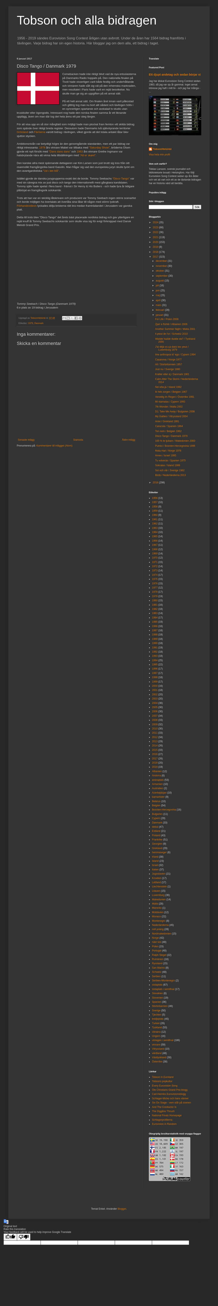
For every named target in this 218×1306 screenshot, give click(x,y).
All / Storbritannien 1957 (168, 364)
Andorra (156, 775)
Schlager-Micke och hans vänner (170, 1098)
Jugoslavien (158, 873)
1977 (155, 587)
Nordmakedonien (161, 933)
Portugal (156, 950)
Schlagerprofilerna (162, 1119)
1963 (80, 151)
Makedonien (159, 899)
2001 (155, 690)
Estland (156, 831)
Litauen (156, 890)
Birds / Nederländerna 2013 (170, 475)
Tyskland (157, 1027)
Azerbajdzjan (159, 792)
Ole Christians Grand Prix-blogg (169, 1089)
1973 (155, 570)
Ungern (156, 1036)
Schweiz (156, 971)
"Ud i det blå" (51, 170)
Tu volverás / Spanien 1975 (170, 460)
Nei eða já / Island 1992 (168, 387)
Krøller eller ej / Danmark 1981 (172, 374)
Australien (157, 788)
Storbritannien (160, 1006)
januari (160, 315)
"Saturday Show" (99, 147)
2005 (155, 707)
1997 (155, 673)
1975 (155, 579)
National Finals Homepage (167, 1115)
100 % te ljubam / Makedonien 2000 (175, 440)
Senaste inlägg (26, 439)
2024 (156, 222)
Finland (156, 835)
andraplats (158, 779)
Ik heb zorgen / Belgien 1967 (171, 391)
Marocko (157, 907)
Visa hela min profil (159, 154)
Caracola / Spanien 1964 (169, 426)
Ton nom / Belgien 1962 (168, 431)
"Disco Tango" (121, 178)
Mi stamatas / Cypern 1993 (170, 401)
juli (158, 285)
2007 (155, 715)
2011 (155, 732)
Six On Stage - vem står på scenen (171, 1102)
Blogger (122, 1208)
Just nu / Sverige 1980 (167, 369)
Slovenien (157, 997)
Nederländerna (160, 925)
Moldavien (158, 912)
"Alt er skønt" (88, 155)
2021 (156, 237)
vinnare (156, 1044)
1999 (155, 681)
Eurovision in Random (164, 1124)
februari (160, 309)
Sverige (156, 1010)
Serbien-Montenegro (163, 980)
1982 (155, 609)
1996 (155, 668)
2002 (155, 694)
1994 (155, 660)
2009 (155, 724)
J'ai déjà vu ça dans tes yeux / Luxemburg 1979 (172, 348)
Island (155, 860)
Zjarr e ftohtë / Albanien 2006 (171, 324)
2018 (156, 251)
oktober (160, 270)
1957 (155, 502)
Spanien (156, 1001)
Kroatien (156, 878)
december (162, 260)
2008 (155, 720)
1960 (155, 515)
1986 (155, 626)
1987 (155, 630)
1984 (155, 617)
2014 (155, 745)
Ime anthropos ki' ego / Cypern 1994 (175, 354)
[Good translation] (10, 1237)
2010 (155, 728)
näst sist (156, 942)
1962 (155, 523)
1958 (155, 506)
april (158, 300)
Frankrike (157, 839)
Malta (155, 903)
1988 (155, 634)
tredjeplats (158, 1018)
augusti (160, 280)
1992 (155, 651)
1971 (155, 562)
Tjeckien (156, 1014)
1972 (155, 566)
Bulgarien (157, 814)
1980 (155, 600)
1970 (155, 557)
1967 (155, 544)
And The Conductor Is (164, 1107)
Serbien (156, 976)
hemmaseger (159, 852)
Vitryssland (158, 1048)
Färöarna (39, 132)
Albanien (157, 771)
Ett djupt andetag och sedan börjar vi (175, 74)
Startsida (78, 439)
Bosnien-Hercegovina (164, 809)
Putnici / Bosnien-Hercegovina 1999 (175, 445)
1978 (42, 147)
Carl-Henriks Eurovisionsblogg (169, 1094)
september (162, 275)
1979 (30, 323)
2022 (156, 232)
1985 (155, 621)
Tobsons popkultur (162, 1081)
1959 (155, 510)
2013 (155, 741)
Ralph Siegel (159, 955)
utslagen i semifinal (162, 1040)
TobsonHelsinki (162, 149)
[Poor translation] (23, 1237)
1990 (155, 643)
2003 (155, 698)
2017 (156, 256)
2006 (155, 711)
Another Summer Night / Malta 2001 (175, 329)
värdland (157, 1053)
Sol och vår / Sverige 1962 (170, 470)
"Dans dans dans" (60, 151)
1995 (155, 664)
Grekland (157, 848)
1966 (155, 540)
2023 (156, 227)
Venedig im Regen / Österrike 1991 (174, 396)
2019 (156, 246)
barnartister (158, 796)
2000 (155, 685)
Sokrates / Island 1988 (167, 465)
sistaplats (157, 984)
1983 (155, 613)
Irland (155, 856)
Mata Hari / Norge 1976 (168, 450)
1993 (155, 655)
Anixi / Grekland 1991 (167, 421)
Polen (155, 946)
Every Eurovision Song (164, 1085)
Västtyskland (159, 1057)
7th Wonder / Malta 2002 (169, 406)
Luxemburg (158, 895)
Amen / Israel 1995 (165, 455)
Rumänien (158, 959)
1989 (155, 639)
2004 (155, 703)
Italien (155, 869)
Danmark (39, 323)
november (162, 266)
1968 (155, 549)
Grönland (22, 132)
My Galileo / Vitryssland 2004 (171, 416)
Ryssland (157, 963)
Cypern (156, 818)
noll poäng (158, 929)
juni (158, 290)
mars (159, 305)
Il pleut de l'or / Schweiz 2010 (171, 333)
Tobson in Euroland (163, 1077)
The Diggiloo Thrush (163, 1111)
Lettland (156, 882)
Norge (155, 937)
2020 (156, 242)
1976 (155, 583)
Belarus (156, 801)
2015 (155, 749)
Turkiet (156, 1023)
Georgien (157, 843)
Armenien (157, 784)
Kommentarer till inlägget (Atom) (54, 445)
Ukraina (156, 1031)
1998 (155, 677)
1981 (155, 604)
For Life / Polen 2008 (166, 319)
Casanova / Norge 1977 (168, 359)
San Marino (158, 967)
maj (158, 295)
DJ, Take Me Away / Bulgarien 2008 (175, 411)
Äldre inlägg (128, 439)
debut (155, 826)
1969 (155, 553)
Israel (155, 865)
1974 (155, 574)
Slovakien (157, 993)
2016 (156, 482)
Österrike (157, 1061)
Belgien (156, 805)
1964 (155, 532)
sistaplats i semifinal (163, 989)
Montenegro (158, 920)
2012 (155, 737)
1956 (155, 498)
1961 (155, 519)
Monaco (156, 916)
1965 (155, 536)
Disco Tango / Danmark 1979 (171, 436)
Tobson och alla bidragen (87, 20)
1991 (155, 647)
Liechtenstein (159, 886)
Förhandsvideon (27, 205)
